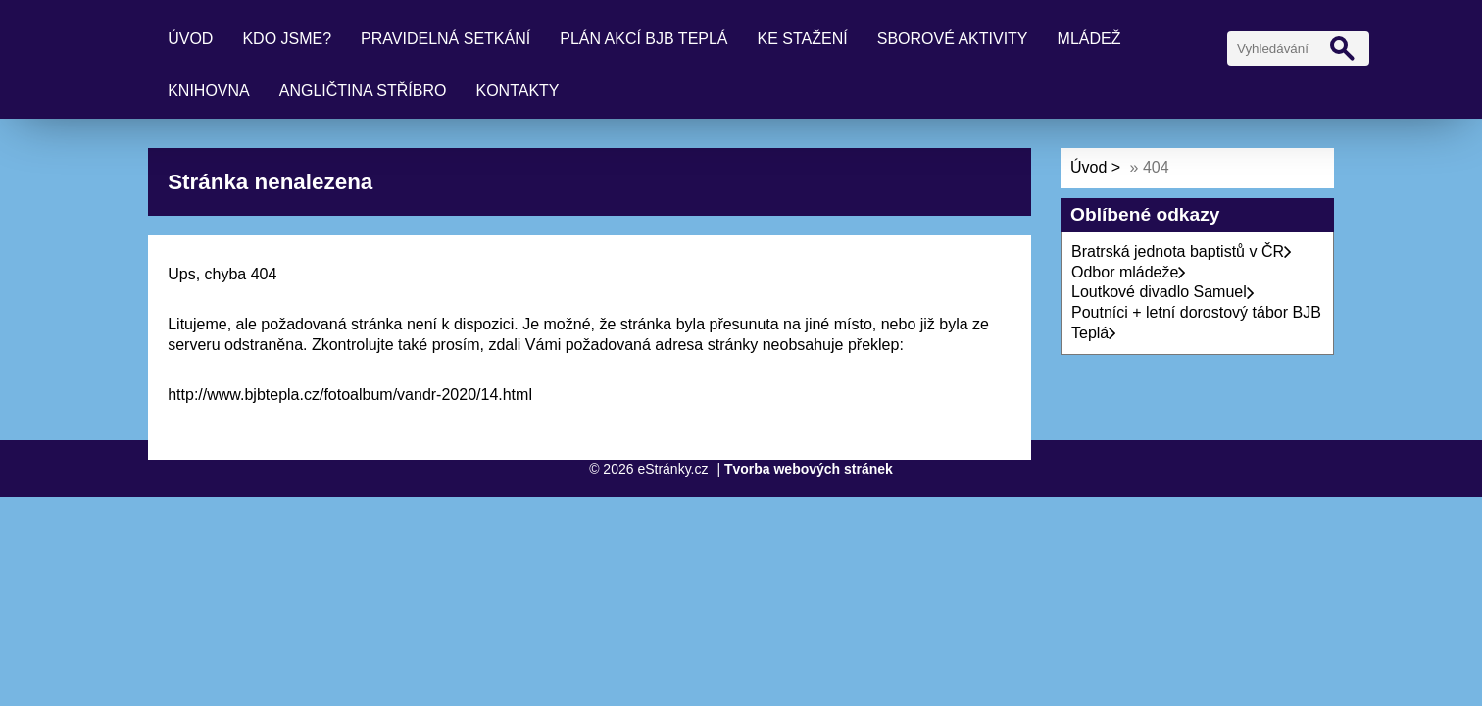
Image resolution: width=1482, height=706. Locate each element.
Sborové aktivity (952, 38)
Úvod (190, 38)
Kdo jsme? (286, 38)
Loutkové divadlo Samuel (1163, 291)
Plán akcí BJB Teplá (643, 38)
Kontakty (517, 90)
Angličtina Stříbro (363, 90)
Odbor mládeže (1128, 272)
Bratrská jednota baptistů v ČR (1181, 251)
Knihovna (209, 90)
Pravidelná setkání (445, 38)
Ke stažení (803, 38)
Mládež (1089, 38)
